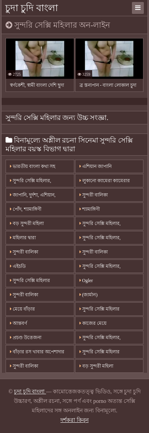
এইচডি (18, 266)
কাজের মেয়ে (92, 323)
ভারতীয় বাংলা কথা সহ (32, 166)
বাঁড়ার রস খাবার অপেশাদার (37, 352)
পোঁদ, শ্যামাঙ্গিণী (25, 209)
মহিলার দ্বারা (23, 237)
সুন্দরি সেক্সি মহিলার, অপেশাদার (30, 182)
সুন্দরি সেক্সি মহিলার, (100, 223)
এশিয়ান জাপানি (95, 166)
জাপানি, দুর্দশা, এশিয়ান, (33, 195)
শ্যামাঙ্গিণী (89, 209)
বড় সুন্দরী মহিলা (27, 223)
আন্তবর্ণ (18, 323)
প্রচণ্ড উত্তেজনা (25, 337)
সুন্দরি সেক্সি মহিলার (30, 280)
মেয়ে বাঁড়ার (22, 309)
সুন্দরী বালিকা (93, 195)
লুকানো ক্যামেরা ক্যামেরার (104, 180)
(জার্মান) (88, 295)
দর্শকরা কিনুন (74, 420)
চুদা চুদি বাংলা (31, 8)
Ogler (86, 280)
